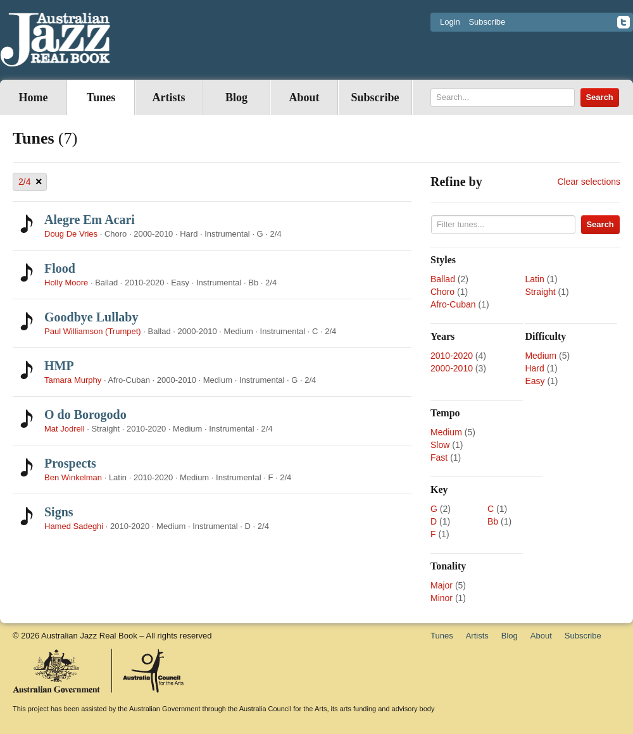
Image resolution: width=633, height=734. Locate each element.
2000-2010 (451, 368)
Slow (439, 445)
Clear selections (588, 182)
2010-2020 (451, 356)
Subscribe (486, 22)
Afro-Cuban (453, 304)
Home (33, 97)
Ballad (442, 279)
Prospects (70, 463)
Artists (169, 97)
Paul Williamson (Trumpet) (92, 331)
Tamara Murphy (72, 380)
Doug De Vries (70, 234)
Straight (540, 292)
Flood (59, 268)
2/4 (30, 182)
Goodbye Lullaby (91, 317)
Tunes (101, 97)
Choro (442, 292)
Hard (534, 368)
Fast (439, 457)
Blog (236, 97)
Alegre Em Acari (89, 220)
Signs (58, 512)
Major (441, 585)
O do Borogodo (85, 414)
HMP (59, 366)
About (304, 97)
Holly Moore (66, 282)
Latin (534, 279)
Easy (534, 381)
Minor (441, 598)
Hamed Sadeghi (73, 526)
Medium (540, 356)
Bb (492, 521)
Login (450, 22)
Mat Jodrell (64, 428)
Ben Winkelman (73, 477)
